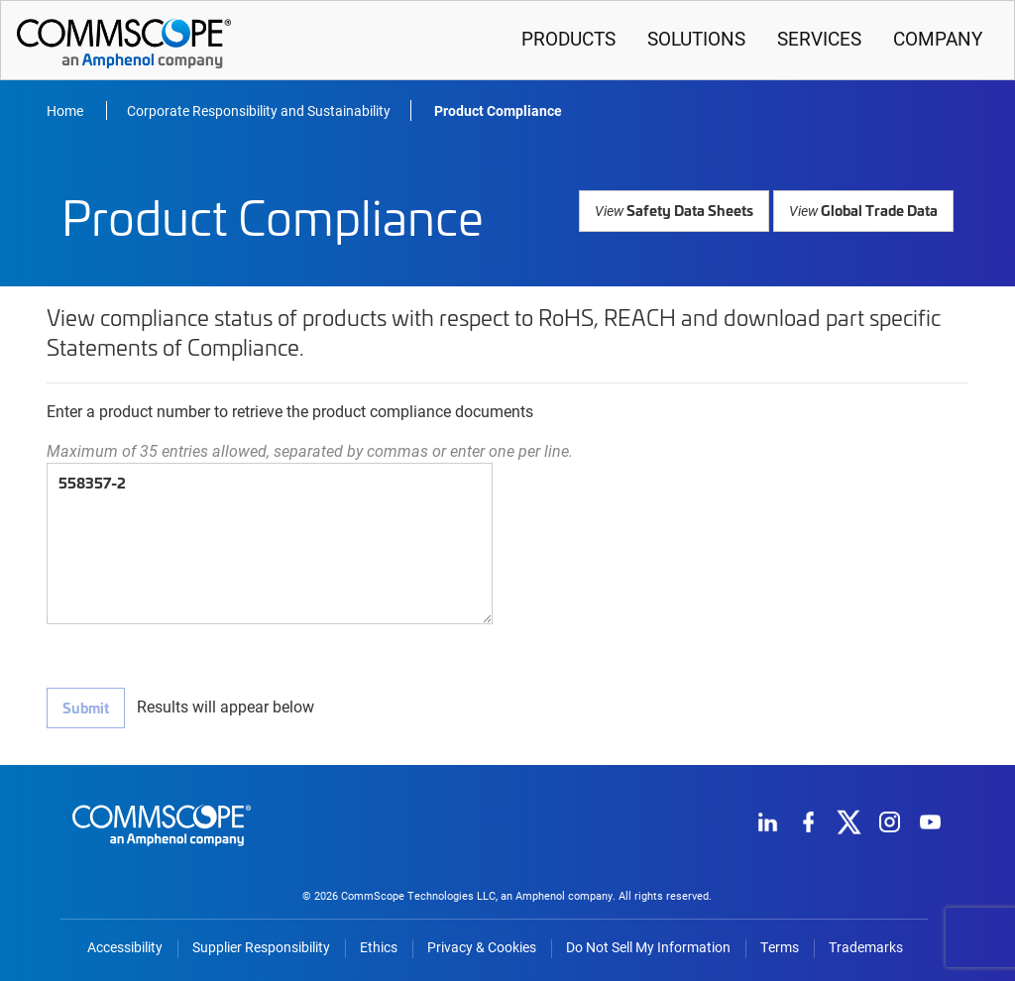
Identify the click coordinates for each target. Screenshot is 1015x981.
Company (937, 38)
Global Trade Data (864, 209)
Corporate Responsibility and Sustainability (259, 110)
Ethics (378, 947)
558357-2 (270, 543)
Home (66, 110)
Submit (85, 707)
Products (568, 38)
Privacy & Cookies (481, 947)
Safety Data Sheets (678, 209)
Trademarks (866, 947)
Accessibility (125, 947)
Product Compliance (498, 110)
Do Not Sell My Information (648, 947)
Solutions (696, 38)
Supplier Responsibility (261, 947)
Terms (779, 947)
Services (819, 38)
